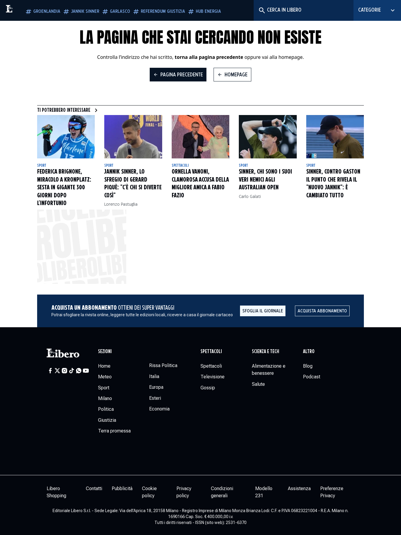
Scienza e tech (265, 351)
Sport (41, 165)
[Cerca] (261, 10)
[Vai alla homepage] (22, 10)
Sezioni (105, 351)
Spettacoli (180, 165)
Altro (309, 351)
